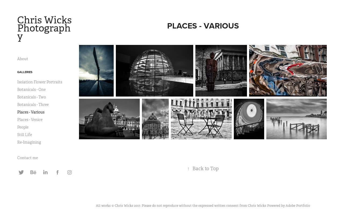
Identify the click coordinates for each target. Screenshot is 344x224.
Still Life (24, 134)
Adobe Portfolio (298, 206)
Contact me (27, 157)
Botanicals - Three (33, 104)
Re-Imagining (29, 142)
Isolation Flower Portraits (39, 82)
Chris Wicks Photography (45, 28)
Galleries (25, 72)
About (22, 58)
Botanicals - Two (31, 97)
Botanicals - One (31, 89)
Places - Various (30, 112)
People (22, 127)
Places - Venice (29, 119)
